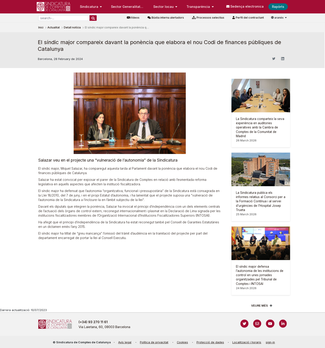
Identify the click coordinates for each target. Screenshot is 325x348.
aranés (277, 17)
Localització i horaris (246, 342)
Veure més (259, 305)
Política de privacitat (154, 342)
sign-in (270, 342)
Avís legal (124, 342)
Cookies (182, 342)
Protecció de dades (210, 342)
